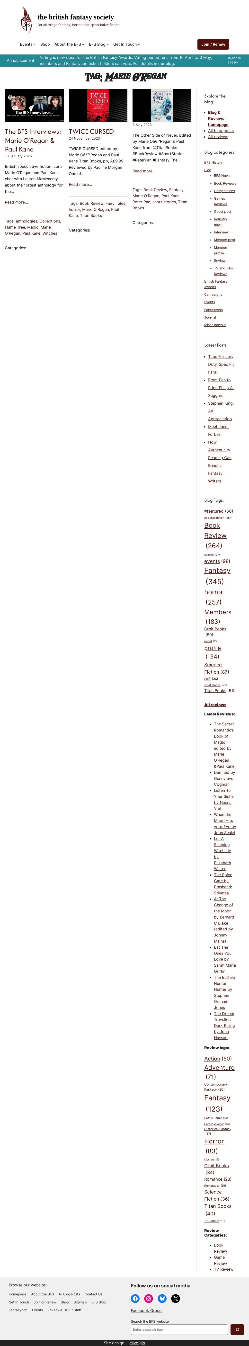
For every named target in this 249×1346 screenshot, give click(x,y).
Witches (50, 233)
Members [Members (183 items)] (217, 617)
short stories (164, 201)
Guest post (222, 212)
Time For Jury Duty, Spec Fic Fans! (221, 364)
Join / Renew (213, 44)
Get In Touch (125, 44)
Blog (207, 170)
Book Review (91, 203)
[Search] (237, 1329)
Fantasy (176, 189)
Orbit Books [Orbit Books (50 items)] (215, 632)
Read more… (16, 202)
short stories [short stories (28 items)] (215, 685)
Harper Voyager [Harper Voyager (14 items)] (217, 1124)
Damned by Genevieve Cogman (224, 778)
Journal (210, 317)
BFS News (222, 176)
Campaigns (213, 294)
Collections (49, 221)
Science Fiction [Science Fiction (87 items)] (216, 669)
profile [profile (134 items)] (212, 653)
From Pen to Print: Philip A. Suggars (221, 387)
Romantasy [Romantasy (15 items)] (215, 1186)
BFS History (213, 162)
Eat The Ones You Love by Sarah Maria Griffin (225, 959)
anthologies (26, 221)
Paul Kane (31, 233)
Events (26, 44)
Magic (32, 227)
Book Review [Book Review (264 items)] (215, 536)
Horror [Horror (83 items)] (214, 1146)
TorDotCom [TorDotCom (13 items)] (214, 1221)
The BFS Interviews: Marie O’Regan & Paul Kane (33, 140)
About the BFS (67, 44)
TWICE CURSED (91, 131)
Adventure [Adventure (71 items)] (219, 1073)
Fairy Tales (115, 203)
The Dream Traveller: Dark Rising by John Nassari (224, 1025)
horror (74, 209)
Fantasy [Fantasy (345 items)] (217, 576)
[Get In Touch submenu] (139, 44)
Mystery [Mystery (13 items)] (212, 1160)
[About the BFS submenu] (83, 44)
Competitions (224, 191)
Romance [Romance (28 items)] (217, 1179)
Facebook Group (146, 1310)
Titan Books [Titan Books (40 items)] (217, 1210)
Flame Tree (15, 227)
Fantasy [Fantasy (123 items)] (217, 1104)
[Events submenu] (34, 44)
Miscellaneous (215, 325)
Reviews (220, 261)
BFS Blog (97, 44)
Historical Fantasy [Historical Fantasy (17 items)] (217, 1131)
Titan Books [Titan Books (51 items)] (219, 691)
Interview (221, 232)
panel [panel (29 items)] (211, 641)
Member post (224, 240)
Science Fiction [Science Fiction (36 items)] (217, 1196)
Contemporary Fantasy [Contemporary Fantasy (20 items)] (215, 1087)
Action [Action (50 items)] (218, 1059)
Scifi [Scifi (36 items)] (211, 678)
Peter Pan (141, 201)
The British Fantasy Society (75, 17)
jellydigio (137, 1342)
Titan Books (91, 215)
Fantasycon (213, 310)
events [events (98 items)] (217, 561)
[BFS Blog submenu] (108, 44)
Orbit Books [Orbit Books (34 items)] (216, 1169)
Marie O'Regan (95, 209)
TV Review (223, 1269)
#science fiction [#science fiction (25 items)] (217, 518)
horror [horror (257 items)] (213, 597)
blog (170, 63)
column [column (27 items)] (212, 555)
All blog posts (221, 130)
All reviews (218, 136)
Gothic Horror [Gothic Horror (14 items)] (216, 1118)
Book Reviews (225, 183)
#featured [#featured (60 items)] (218, 511)
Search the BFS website (150, 1321)
